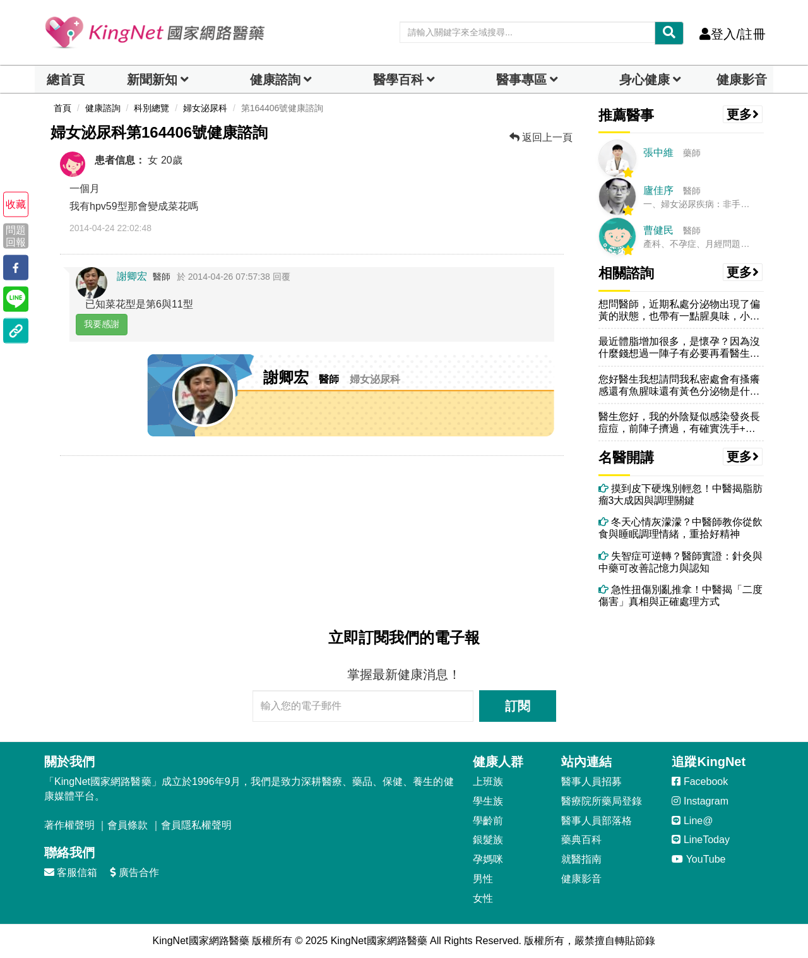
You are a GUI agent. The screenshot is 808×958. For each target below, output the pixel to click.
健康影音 (741, 80)
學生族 (488, 801)
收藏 (16, 204)
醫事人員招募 (591, 781)
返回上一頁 (541, 137)
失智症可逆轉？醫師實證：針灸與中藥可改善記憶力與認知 (680, 562)
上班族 (488, 781)
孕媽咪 (488, 859)
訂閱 (517, 706)
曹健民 (658, 230)
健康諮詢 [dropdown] (275, 80)
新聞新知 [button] (152, 80)
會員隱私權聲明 (196, 825)
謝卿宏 (132, 276)
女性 (483, 898)
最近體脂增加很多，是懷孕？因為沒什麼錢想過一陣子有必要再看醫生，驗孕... (679, 347)
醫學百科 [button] (398, 80)
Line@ (692, 820)
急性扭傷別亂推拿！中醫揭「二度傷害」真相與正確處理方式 (680, 595)
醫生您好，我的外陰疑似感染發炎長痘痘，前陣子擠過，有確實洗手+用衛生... (679, 422)
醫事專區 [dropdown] (521, 80)
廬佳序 (658, 190)
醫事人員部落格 (596, 820)
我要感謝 (101, 324)
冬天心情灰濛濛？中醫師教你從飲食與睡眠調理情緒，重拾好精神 (680, 528)
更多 (743, 114)
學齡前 (488, 820)
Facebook (700, 781)
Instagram (700, 801)
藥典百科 (581, 839)
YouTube (698, 859)
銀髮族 (488, 839)
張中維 (658, 152)
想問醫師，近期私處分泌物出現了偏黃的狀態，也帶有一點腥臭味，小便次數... (679, 310)
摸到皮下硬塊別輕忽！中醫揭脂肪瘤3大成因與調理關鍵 (680, 494)
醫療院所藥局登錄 (601, 801)
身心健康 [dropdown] (644, 80)
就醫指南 (581, 859)
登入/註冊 (732, 34)
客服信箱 (70, 872)
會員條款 (127, 825)
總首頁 (66, 80)
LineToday (700, 839)
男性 (483, 878)
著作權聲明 (69, 825)
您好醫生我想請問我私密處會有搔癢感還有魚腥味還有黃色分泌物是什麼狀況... (679, 385)
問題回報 (16, 235)
